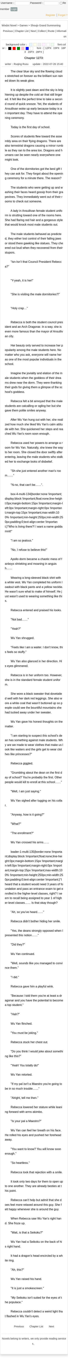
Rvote (51, 31)
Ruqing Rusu (21, 64)
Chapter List (21, 31)
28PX (39, 51)
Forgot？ (63, 15)
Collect (42, 31)
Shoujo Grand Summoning (46, 25)
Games (23, 25)
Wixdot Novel (9, 25)
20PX (31, 51)
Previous (8, 31)
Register (50, 15)
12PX (48, 48)
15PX (56, 48)
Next (33, 31)
